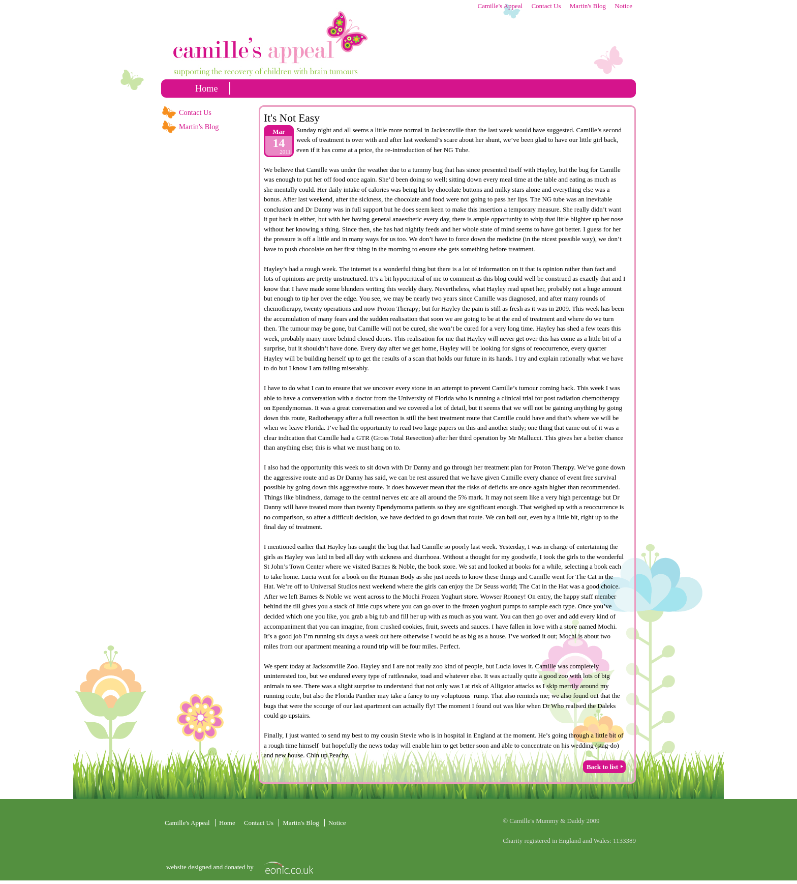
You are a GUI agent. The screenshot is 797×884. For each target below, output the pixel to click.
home (206, 88)
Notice (623, 6)
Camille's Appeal (500, 6)
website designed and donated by (210, 867)
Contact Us (546, 6)
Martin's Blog (588, 6)
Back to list (602, 767)
